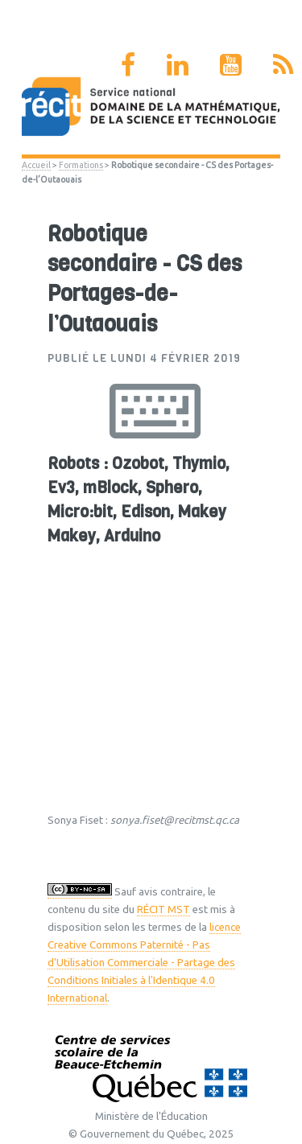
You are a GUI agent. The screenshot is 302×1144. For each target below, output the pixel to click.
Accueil (36, 165)
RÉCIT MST (163, 909)
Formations (81, 165)
